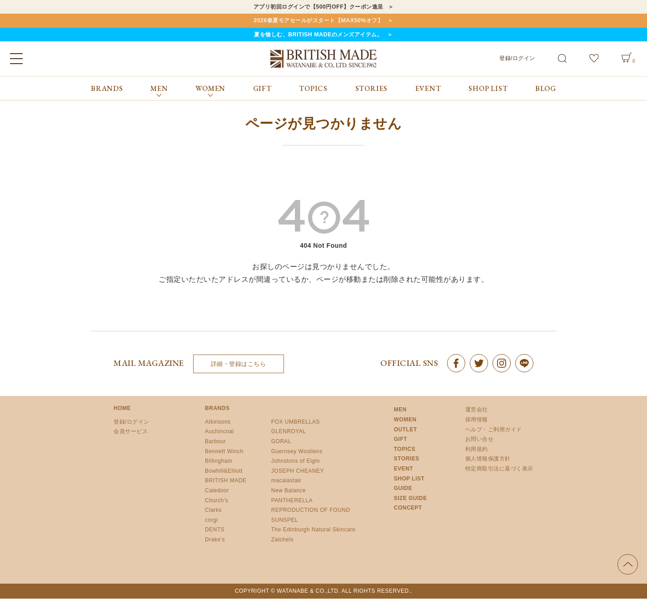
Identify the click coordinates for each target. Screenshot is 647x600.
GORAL (281, 443)
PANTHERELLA (292, 502)
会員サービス (131, 433)
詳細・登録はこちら (238, 365)
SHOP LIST (488, 90)
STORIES (371, 90)
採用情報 (476, 421)
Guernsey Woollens (297, 453)
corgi (211, 521)
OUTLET (405, 431)
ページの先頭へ (627, 565)
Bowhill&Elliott (224, 472)
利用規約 (476, 450)
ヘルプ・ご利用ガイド (493, 431)
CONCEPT (408, 509)
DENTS (214, 531)
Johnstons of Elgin (295, 462)
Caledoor (217, 492)
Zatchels (282, 541)
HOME (122, 410)
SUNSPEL (285, 521)
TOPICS (313, 90)
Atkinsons (218, 423)
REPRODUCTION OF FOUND (310, 511)
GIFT (262, 90)
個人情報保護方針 (488, 460)
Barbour (215, 443)
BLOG (545, 90)
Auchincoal (219, 433)
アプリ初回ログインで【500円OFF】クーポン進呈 (318, 7)
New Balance (288, 492)
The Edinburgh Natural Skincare (313, 531)
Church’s (216, 502)
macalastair (286, 482)
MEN (400, 411)
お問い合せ (479, 440)
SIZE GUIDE (410, 499)
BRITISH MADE (225, 482)
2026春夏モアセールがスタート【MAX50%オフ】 (318, 21)
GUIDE (403, 489)
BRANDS (107, 90)
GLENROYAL (288, 433)
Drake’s (215, 541)
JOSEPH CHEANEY (297, 472)
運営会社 (476, 411)
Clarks (213, 511)
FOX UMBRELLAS (295, 423)
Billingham (218, 462)
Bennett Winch (224, 453)
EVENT (428, 90)
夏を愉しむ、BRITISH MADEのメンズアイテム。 (318, 35)
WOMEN (405, 421)
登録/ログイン (517, 59)
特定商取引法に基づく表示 (499, 470)
